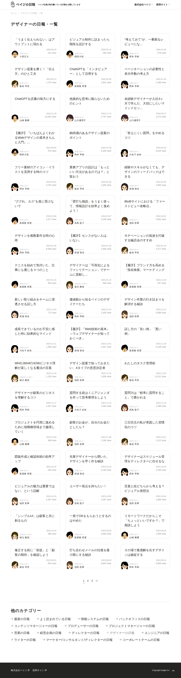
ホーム (14, 13)
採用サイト (162, 4)
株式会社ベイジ (142, 4)
